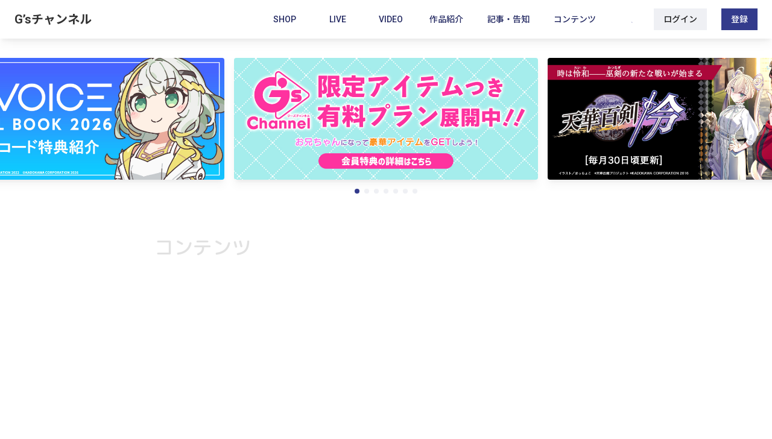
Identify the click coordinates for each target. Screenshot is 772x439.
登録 (739, 19)
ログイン (680, 19)
